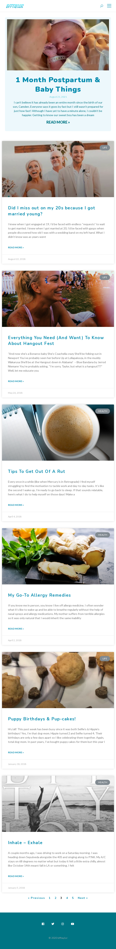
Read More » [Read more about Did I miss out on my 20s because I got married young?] (16, 247)
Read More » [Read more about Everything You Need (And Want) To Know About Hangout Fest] (16, 381)
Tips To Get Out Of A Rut (36, 471)
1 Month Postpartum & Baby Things (58, 84)
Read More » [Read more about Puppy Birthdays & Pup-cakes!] (16, 752)
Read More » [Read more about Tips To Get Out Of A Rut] (16, 504)
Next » (83, 898)
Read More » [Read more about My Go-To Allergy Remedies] (16, 628)
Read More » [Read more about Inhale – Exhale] (16, 876)
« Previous (36, 898)
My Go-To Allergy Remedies (39, 595)
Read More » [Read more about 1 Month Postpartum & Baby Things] (58, 122)
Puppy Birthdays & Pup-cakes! (42, 719)
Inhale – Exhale (25, 843)
